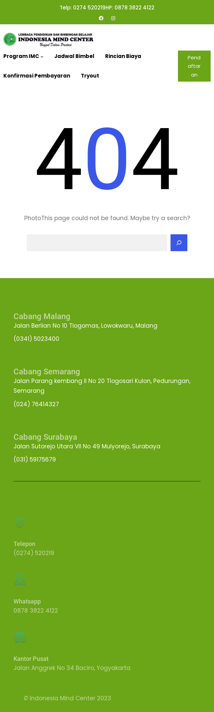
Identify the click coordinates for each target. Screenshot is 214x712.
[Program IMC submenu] (41, 56)
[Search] (179, 242)
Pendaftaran (194, 66)
